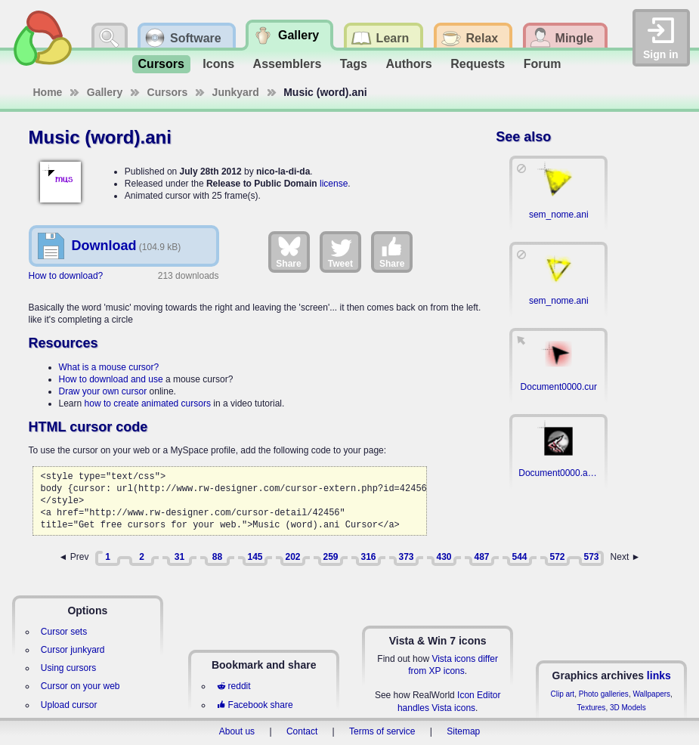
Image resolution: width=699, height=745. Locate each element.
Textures (591, 707)
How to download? (66, 275)
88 (217, 557)
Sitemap (463, 731)
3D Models (628, 707)
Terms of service (382, 731)
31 (179, 557)
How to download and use (111, 379)
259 (330, 557)
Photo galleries (604, 694)
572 (556, 557)
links (659, 675)
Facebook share (254, 705)
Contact (301, 731)
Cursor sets (64, 631)
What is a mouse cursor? (109, 367)
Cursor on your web (80, 686)
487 (481, 557)
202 (292, 557)
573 (590, 557)
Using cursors (68, 668)
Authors (408, 63)
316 (368, 557)
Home (48, 92)
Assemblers (287, 63)
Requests (477, 63)
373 (405, 557)
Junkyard (235, 92)
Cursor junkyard (73, 650)
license (334, 183)
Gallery (104, 92)
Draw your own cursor (103, 391)
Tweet (340, 251)
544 (519, 557)
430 (443, 557)
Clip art (562, 694)
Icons (218, 63)
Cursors (161, 63)
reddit (233, 686)
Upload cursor (69, 705)
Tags (353, 63)
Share (288, 251)
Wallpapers (651, 694)
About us (237, 731)
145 (254, 557)
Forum (542, 63)
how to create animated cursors (148, 403)
